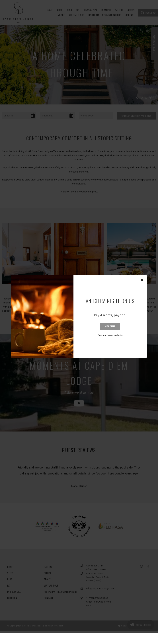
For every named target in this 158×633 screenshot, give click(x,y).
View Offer (110, 326)
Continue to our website (110, 335)
